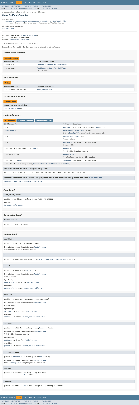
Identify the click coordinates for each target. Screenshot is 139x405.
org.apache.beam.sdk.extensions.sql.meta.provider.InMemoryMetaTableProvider (35, 21)
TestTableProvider (12, 108)
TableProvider (8, 28)
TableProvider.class (28, 35)
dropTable (67, 142)
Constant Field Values (13, 205)
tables (66, 164)
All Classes (46, 6)
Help (44, 2)
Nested (10, 8)
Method (29, 8)
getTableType (68, 154)
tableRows (67, 160)
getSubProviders (26, 181)
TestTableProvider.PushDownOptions (52, 65)
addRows (66, 127)
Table (82, 130)
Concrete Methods (44, 121)
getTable (38, 181)
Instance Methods (25, 121)
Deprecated (31, 2)
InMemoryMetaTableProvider (20, 40)
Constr (22, 8)
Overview (4, 2)
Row (97, 127)
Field (16, 8)
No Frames (34, 6)
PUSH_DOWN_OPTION (44, 89)
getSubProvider (10, 181)
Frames (26, 6)
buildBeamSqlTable (71, 130)
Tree (24, 2)
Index (39, 2)
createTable (68, 136)
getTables (67, 148)
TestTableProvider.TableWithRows (51, 68)
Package (12, 2)
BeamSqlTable (10, 130)
